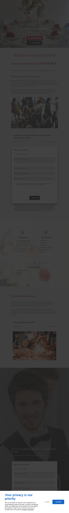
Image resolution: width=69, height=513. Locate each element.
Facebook (30, 509)
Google (24, 509)
